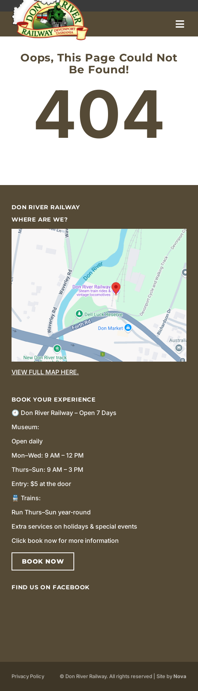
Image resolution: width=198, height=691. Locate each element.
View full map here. (45, 372)
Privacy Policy (28, 677)
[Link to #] (180, 24)
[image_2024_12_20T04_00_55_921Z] (99, 232)
